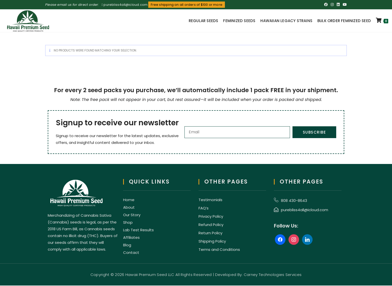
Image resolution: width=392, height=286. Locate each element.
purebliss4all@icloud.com (126, 4)
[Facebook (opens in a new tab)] (326, 4)
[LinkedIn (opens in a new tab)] (338, 4)
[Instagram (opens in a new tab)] (332, 4)
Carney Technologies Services (273, 275)
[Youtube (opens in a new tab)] (344, 4)
